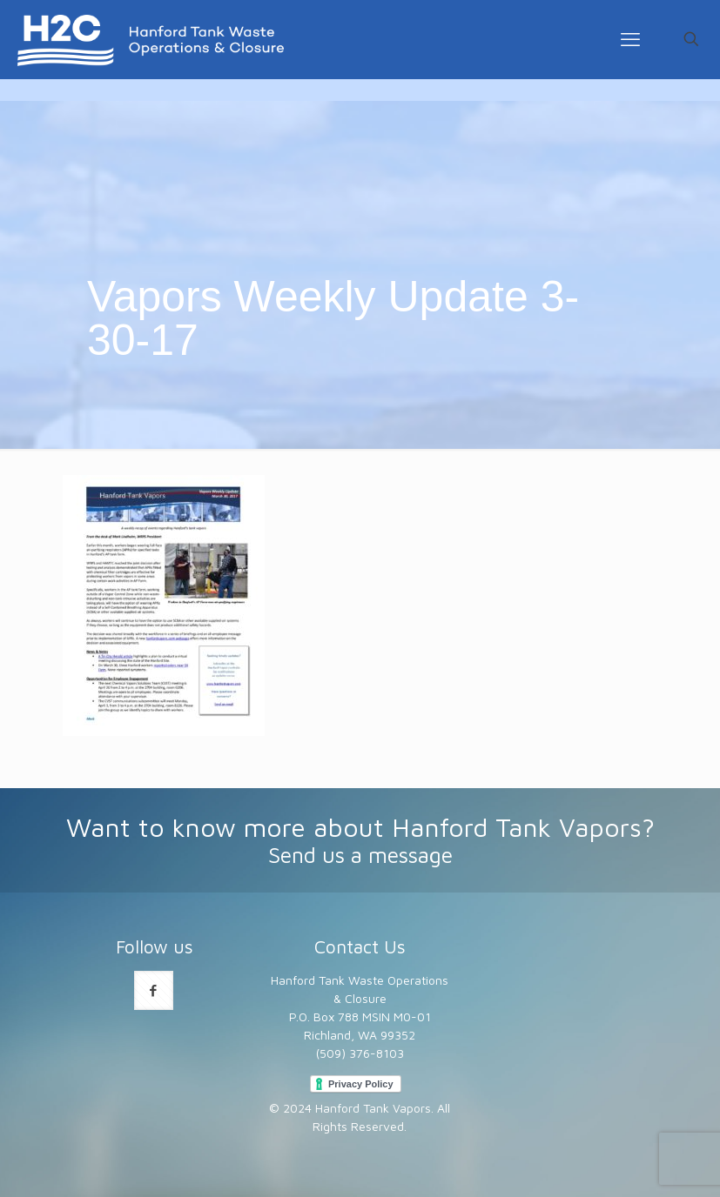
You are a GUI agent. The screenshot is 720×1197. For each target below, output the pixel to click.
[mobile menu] (630, 39)
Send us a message (360, 854)
